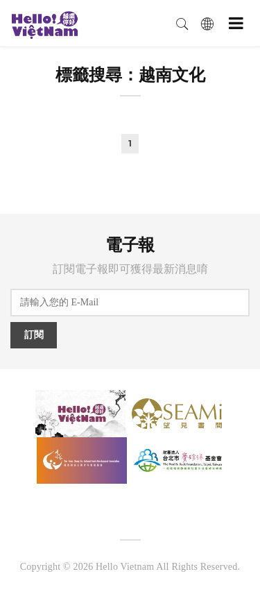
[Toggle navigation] (236, 23)
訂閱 (34, 335)
